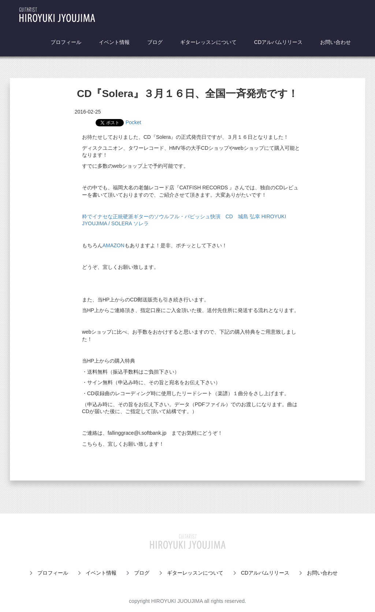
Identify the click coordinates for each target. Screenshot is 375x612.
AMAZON (114, 245)
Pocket (133, 122)
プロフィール (66, 42)
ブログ (155, 42)
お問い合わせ (335, 42)
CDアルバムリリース (278, 42)
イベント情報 (114, 42)
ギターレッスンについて (208, 42)
